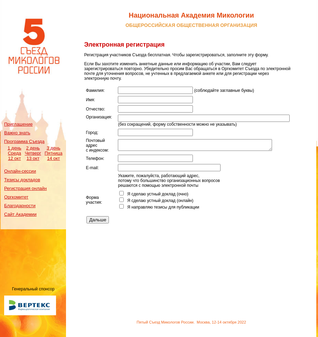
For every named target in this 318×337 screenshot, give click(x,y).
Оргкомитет (16, 197)
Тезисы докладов (22, 179)
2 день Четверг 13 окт (33, 153)
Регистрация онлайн (25, 188)
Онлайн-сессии (20, 171)
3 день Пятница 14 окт (53, 153)
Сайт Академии (20, 214)
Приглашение (18, 124)
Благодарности (20, 205)
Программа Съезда (24, 141)
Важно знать (17, 132)
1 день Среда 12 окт (14, 153)
